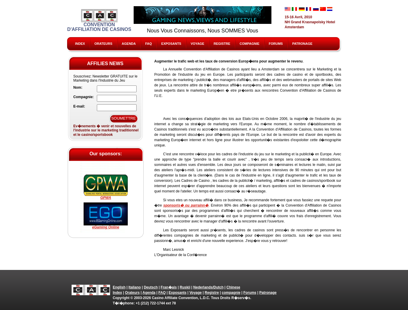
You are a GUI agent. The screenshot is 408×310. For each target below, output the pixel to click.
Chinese (233, 287)
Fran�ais (169, 287)
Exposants (171, 43)
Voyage (197, 43)
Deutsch (150, 287)
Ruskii (185, 287)
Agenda (129, 43)
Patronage (302, 43)
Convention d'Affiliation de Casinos (99, 20)
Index (80, 43)
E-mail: (79, 106)
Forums (276, 43)
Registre (222, 43)
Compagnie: (83, 97)
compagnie (249, 43)
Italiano (134, 287)
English (119, 287)
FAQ (148, 43)
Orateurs (103, 43)
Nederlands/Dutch (208, 287)
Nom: (77, 87)
